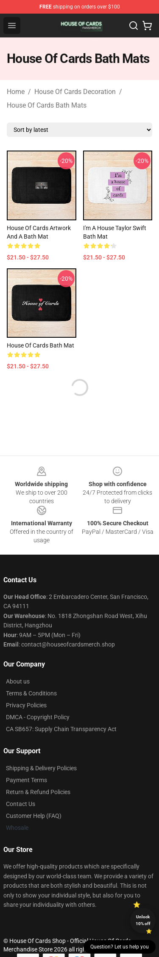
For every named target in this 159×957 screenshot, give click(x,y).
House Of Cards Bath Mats (46, 105)
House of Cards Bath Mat (40, 345)
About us (18, 681)
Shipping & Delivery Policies (41, 768)
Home (16, 92)
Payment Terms (26, 780)
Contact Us (20, 803)
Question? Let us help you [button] (119, 947)
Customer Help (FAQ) (33, 815)
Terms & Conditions (31, 693)
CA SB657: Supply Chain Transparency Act (61, 729)
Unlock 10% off (143, 920)
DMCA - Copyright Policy (38, 717)
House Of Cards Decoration (75, 92)
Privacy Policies (26, 705)
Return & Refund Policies (38, 792)
